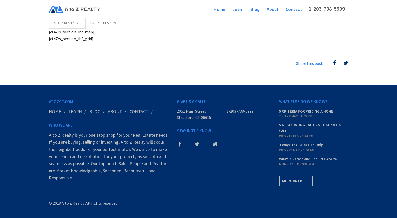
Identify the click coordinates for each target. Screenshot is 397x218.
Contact (294, 9)
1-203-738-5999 (327, 9)
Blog (255, 9)
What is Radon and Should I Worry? (308, 158)
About (273, 9)
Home (220, 9)
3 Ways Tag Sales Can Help (301, 144)
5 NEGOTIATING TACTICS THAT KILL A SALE (310, 127)
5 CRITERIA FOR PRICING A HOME (306, 111)
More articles (296, 180)
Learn (238, 9)
